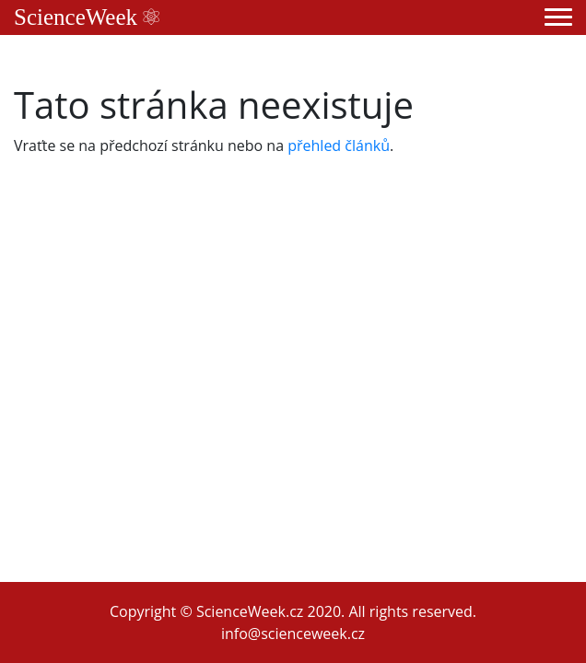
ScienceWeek (86, 17)
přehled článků (338, 145)
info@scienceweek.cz (293, 633)
